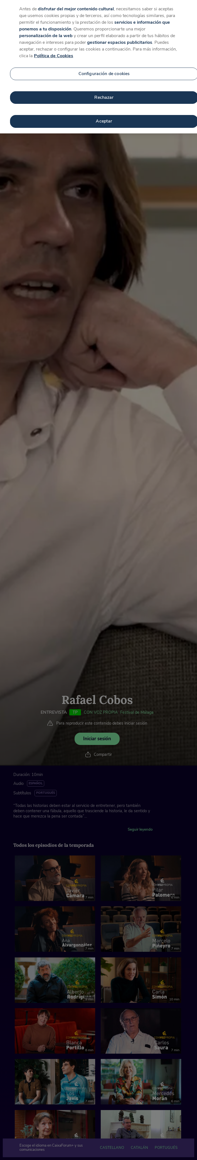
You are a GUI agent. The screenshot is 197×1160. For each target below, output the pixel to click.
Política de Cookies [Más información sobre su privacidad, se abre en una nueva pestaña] (53, 48)
